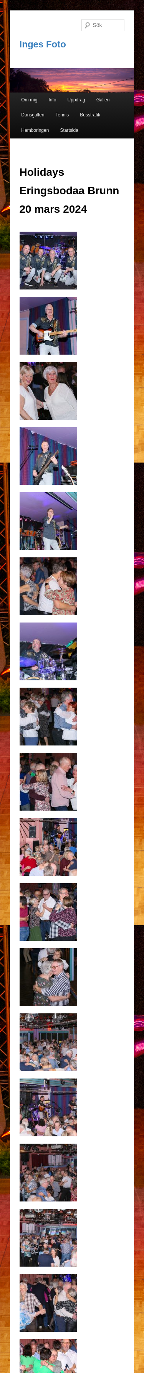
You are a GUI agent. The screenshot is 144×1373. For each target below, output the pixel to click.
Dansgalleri (32, 115)
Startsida (69, 130)
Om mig (29, 100)
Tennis (62, 115)
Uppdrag (76, 100)
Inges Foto (43, 44)
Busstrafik (90, 115)
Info (52, 100)
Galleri (103, 100)
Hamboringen (35, 130)
